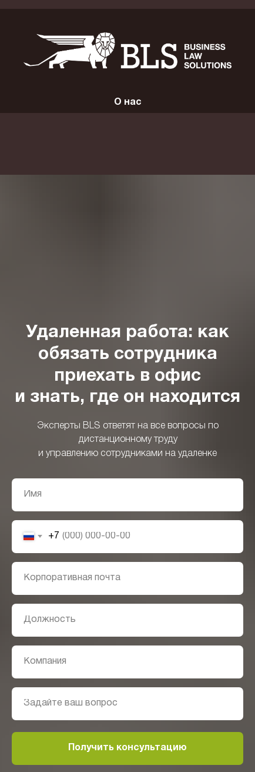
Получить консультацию (127, 748)
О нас (128, 102)
